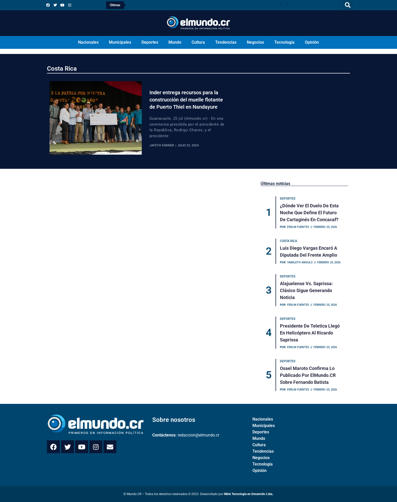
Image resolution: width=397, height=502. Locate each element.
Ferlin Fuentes (298, 227)
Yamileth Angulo (300, 262)
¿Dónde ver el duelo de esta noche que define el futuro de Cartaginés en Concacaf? (309, 212)
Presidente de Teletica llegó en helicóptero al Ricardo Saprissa (310, 332)
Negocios (255, 42)
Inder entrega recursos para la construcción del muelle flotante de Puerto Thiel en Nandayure (186, 99)
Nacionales (88, 42)
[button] (348, 5)
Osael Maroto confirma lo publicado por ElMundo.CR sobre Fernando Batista (308, 375)
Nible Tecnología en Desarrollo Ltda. (248, 494)
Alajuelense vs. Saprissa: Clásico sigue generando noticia (306, 290)
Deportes (149, 42)
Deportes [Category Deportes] (287, 198)
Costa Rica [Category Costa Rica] (288, 241)
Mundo (174, 42)
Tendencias (226, 42)
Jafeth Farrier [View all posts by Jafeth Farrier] (161, 145)
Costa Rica (62, 68)
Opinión (312, 42)
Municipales (120, 42)
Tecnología (284, 42)
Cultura (198, 42)
